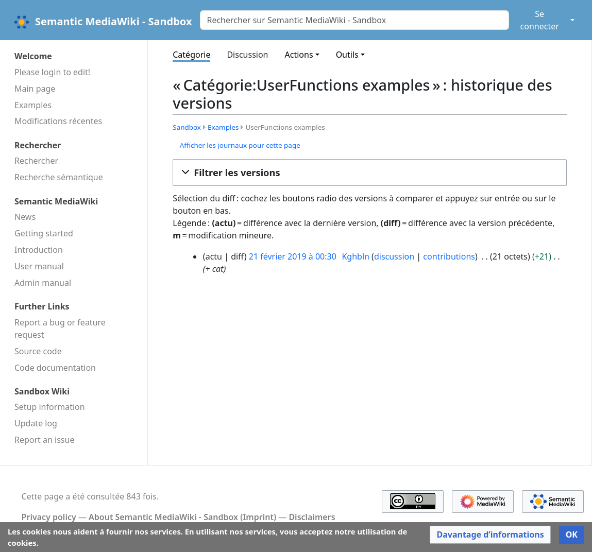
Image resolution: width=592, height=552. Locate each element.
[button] (369, 172)
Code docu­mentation (55, 367)
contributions (449, 256)
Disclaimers (312, 517)
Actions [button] (299, 54)
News (25, 216)
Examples (33, 105)
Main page (34, 88)
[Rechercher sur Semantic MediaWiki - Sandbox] (354, 20)
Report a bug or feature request (60, 328)
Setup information (49, 406)
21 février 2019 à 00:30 (292, 256)
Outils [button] (347, 54)
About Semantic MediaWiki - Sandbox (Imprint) (182, 517)
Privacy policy (49, 517)
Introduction (38, 249)
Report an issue (44, 439)
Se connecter (539, 20)
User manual (39, 266)
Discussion (247, 54)
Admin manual (42, 282)
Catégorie (191, 54)
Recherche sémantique (58, 177)
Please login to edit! (52, 72)
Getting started (43, 233)
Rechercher (36, 160)
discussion (394, 256)
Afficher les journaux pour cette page (240, 145)
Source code (38, 351)
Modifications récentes (58, 121)
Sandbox (187, 127)
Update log (35, 423)
